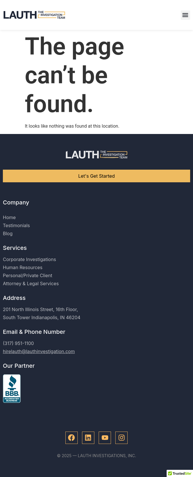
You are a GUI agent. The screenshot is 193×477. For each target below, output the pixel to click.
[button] (185, 15)
